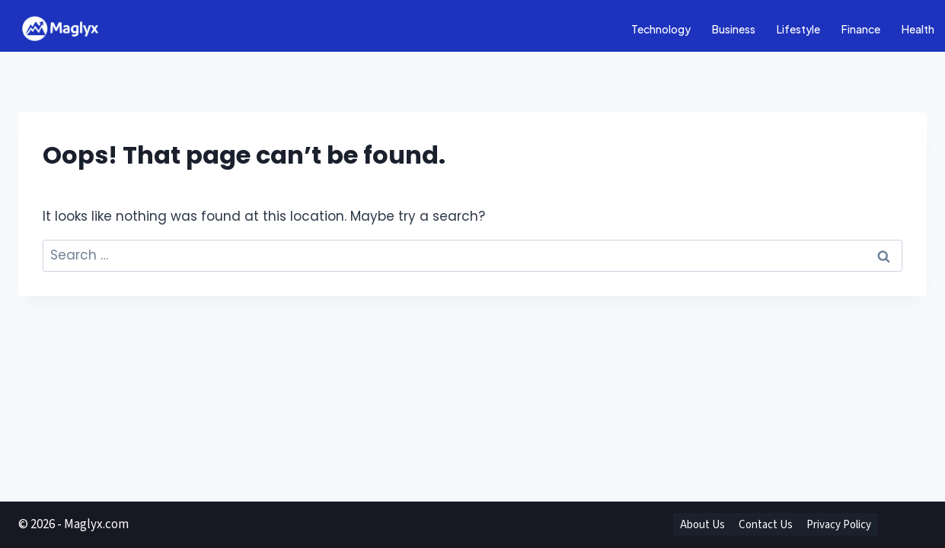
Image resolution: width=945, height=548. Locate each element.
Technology (661, 29)
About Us (702, 525)
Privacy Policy (838, 525)
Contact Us (766, 525)
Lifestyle (798, 29)
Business (733, 29)
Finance (860, 29)
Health (918, 29)
